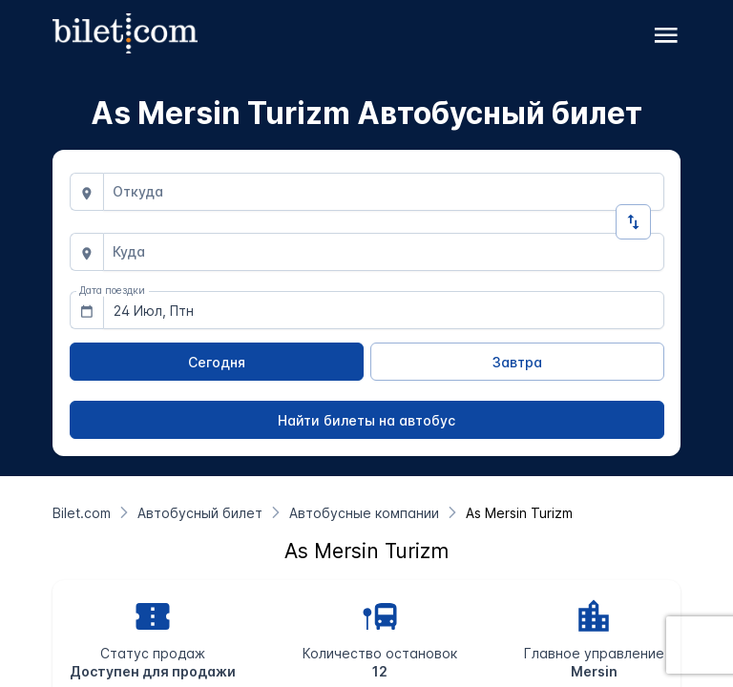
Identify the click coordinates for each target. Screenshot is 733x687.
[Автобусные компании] (364, 513)
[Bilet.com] (81, 513)
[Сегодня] (217, 362)
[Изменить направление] (633, 221)
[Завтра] (517, 362)
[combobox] (383, 192)
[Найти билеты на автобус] (367, 420)
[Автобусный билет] (199, 513)
